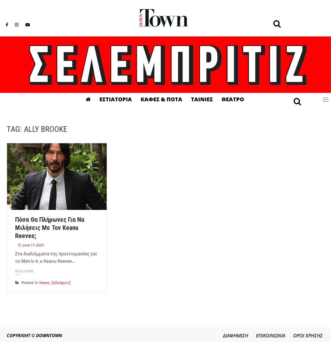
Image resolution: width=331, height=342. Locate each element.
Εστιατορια (115, 99)
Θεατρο (233, 99)
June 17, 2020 (33, 245)
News (44, 282)
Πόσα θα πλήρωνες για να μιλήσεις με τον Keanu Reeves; (49, 228)
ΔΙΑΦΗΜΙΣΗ (235, 335)
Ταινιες (202, 99)
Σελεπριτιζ (61, 282)
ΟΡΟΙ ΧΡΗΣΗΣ (308, 335)
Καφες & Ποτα (161, 99)
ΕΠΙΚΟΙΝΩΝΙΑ (270, 335)
